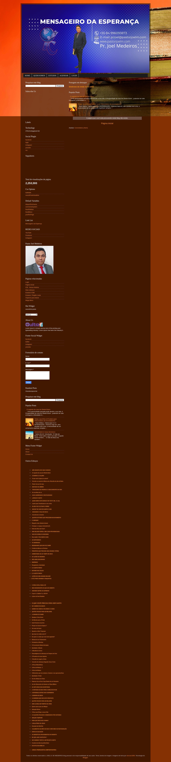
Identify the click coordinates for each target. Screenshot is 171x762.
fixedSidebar (30, 209)
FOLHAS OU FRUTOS (37, 726)
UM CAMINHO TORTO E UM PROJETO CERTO (44, 740)
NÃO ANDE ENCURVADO (38, 559)
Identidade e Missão (37, 648)
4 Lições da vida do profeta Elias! (40, 743)
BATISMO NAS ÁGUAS (38, 570)
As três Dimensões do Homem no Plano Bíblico (44, 684)
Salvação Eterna (36, 709)
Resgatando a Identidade (38, 565)
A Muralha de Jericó (37, 650)
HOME (27, 75)
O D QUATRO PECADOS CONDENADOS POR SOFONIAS (46, 715)
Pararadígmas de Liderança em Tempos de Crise (44, 653)
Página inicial (107, 123)
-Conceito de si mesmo (38, 514)
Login (27, 282)
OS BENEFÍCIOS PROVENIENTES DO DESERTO (44, 734)
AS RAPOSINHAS (36, 540)
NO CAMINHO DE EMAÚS (38, 606)
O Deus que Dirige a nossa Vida (40, 712)
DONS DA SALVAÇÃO (37, 731)
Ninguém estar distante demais (40, 523)
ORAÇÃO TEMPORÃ (37, 717)
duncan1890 (131, 755)
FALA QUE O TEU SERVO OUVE (40, 537)
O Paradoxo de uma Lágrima (39, 656)
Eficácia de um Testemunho (39, 639)
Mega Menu (29, 300)
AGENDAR (64, 75)
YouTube (28, 233)
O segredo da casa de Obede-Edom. (82, 96)
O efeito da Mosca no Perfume (39, 548)
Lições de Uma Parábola (38, 596)
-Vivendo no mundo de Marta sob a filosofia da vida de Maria (47, 481)
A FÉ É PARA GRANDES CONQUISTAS (41, 578)
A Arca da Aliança (36, 670)
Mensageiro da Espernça (34, 223)
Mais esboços (30, 290)
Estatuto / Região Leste (33, 295)
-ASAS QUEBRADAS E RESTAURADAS (42, 495)
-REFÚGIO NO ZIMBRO (38, 487)
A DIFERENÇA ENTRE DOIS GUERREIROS (43, 692)
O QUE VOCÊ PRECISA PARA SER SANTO (47, 603)
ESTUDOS (52, 75)
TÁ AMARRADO (36, 542)
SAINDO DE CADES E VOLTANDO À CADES (43, 609)
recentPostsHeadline (32, 195)
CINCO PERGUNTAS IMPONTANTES (44, 750)
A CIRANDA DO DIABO (38, 614)
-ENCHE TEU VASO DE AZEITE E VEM (41, 509)
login (27, 142)
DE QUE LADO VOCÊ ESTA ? (39, 737)
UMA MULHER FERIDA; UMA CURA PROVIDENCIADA (46, 531)
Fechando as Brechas (37, 642)
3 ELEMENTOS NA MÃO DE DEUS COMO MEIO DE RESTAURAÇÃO (49, 729)
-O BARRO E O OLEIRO (38, 475)
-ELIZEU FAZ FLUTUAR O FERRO (40, 506)
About (27, 452)
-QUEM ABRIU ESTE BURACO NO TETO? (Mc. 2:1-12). (46, 500)
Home (27, 449)
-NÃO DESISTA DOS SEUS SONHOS (41, 470)
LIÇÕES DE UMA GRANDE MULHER (41, 576)
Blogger (85, 757)
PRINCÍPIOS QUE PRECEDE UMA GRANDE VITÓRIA (45, 551)
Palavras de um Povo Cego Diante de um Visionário (45, 681)
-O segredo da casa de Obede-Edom (41, 472)
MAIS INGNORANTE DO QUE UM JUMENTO (43, 588)
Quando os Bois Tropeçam (39, 631)
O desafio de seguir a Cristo (39, 659)
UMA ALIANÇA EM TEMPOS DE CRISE (42, 703)
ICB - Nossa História (32, 287)
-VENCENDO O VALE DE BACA (40, 512)
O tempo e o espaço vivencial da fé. (41, 526)
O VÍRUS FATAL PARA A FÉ (39, 585)
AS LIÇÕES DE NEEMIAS (38, 556)
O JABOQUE (35, 520)
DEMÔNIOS (35, 562)
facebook (29, 140)
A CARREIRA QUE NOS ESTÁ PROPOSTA (42, 698)
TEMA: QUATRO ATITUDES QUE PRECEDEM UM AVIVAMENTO (99, 104)
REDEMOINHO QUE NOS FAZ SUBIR (41, 545)
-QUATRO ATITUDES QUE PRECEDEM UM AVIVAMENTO (46, 517)
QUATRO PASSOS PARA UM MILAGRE (42, 611)
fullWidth (28, 192)
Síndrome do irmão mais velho (81, 87)
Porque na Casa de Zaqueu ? (39, 625)
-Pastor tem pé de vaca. (38, 484)
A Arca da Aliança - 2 (37, 667)
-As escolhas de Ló (37, 492)
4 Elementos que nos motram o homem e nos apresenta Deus (48, 673)
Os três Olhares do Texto (38, 678)
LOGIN (74, 75)
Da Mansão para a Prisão (38, 620)
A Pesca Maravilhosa (37, 664)
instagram (29, 145)
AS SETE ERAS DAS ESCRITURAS (41, 687)
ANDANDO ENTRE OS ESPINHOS (40, 590)
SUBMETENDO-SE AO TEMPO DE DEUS (42, 554)
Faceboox (29, 235)
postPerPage (30, 214)
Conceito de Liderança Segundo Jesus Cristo (43, 662)
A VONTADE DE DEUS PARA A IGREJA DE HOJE (44, 689)
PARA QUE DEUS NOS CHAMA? (40, 720)
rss (26, 150)
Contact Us (29, 454)
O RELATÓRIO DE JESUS (38, 723)
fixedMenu (29, 212)
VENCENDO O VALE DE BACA (44, 432)
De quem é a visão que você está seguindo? (43, 636)
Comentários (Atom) (81, 128)
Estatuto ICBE (30, 292)
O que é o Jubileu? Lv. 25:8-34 (39, 593)
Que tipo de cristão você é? (39, 634)
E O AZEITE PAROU (37, 567)
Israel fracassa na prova (38, 622)
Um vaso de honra (36, 628)
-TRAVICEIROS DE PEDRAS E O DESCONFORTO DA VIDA (47, 489)
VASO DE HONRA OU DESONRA (40, 534)
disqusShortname (31, 204)
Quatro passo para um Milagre (40, 706)
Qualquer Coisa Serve (37, 617)
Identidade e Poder (37, 675)
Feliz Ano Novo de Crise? (38, 528)
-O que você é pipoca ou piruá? (40, 478)
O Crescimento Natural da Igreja (40, 645)
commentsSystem (31, 207)
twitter (27, 342)
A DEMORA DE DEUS (37, 695)
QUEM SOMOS (39, 75)
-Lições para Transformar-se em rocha (42, 503)
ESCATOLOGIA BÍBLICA (38, 745)
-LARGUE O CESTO (37, 498)
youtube (28, 147)
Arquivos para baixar (32, 298)
